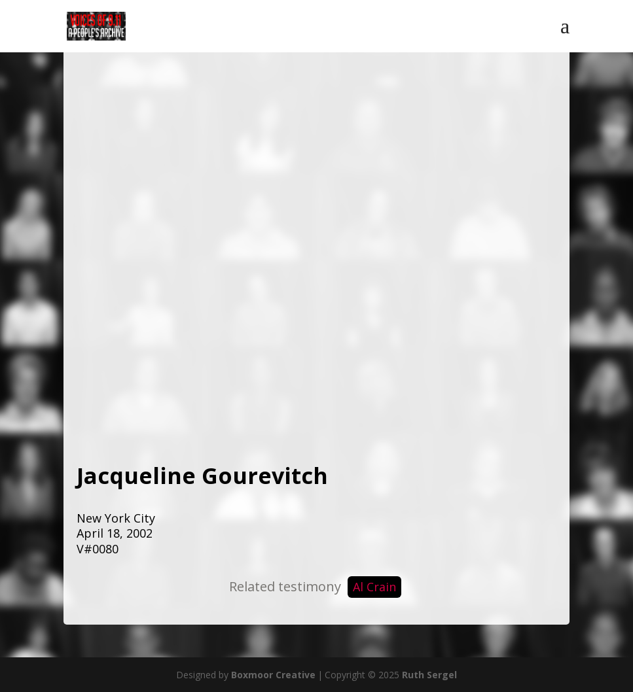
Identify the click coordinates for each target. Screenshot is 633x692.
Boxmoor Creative (273, 674)
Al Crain (374, 587)
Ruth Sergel (429, 674)
